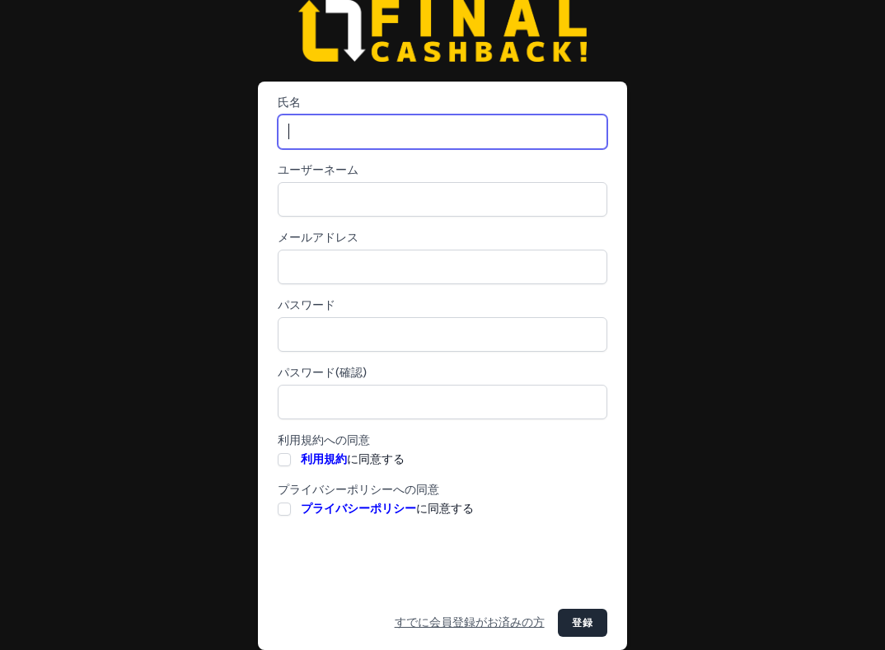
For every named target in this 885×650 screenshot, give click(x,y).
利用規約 (324, 459)
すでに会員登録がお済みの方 (470, 622)
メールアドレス (318, 238)
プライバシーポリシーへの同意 (358, 490)
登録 (582, 623)
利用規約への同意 (324, 440)
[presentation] (403, 563)
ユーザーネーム (318, 170)
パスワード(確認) (322, 373)
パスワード (306, 305)
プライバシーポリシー (358, 509)
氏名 (289, 103)
